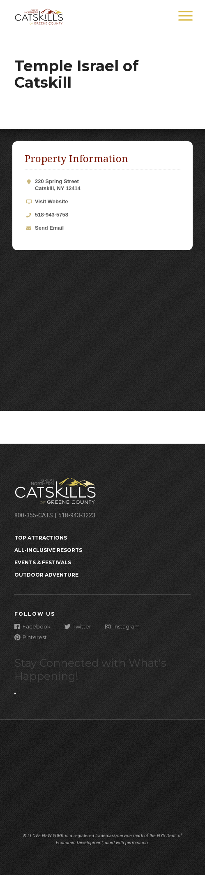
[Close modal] (15, 693)
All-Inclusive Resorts (48, 550)
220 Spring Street (107, 185)
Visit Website (51, 201)
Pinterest (30, 637)
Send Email (49, 228)
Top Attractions (40, 538)
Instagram (122, 626)
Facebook (32, 626)
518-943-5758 (51, 215)
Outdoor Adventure (46, 575)
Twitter (77, 626)
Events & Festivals (42, 562)
